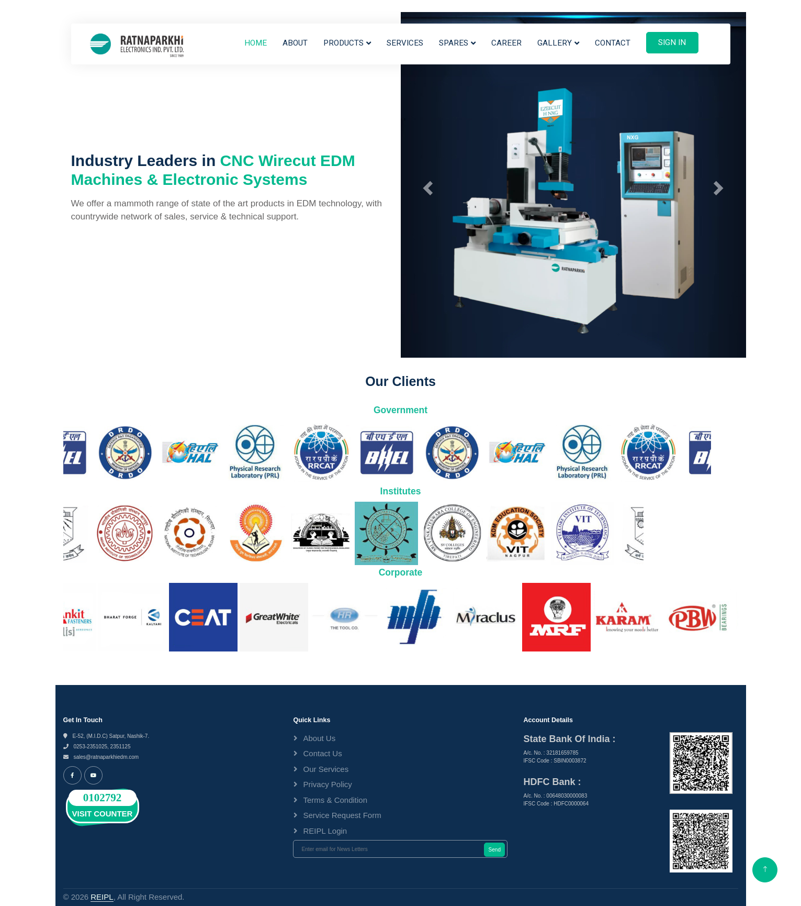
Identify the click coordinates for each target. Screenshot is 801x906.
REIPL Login (325, 830)
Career (506, 43)
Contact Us (322, 753)
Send (495, 850)
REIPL (102, 896)
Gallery (554, 43)
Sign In (672, 42)
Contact (612, 43)
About (295, 43)
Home (255, 43)
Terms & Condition (335, 799)
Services (405, 43)
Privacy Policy (327, 784)
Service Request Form (342, 815)
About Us (319, 738)
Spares (453, 43)
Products (343, 43)
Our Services (325, 769)
